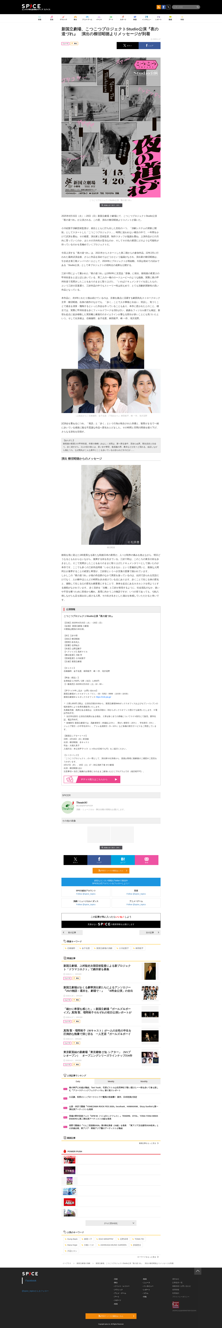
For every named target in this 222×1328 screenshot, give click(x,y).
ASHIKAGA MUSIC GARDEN (112, 1245)
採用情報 (175, 1290)
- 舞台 (115, 1283)
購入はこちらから (99, 779)
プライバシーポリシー (180, 1297)
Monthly (144, 1081)
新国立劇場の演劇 (103, 948)
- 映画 (115, 1304)
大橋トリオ (88, 1245)
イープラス (67, 1263)
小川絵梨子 (123, 948)
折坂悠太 (136, 1245)
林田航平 (138, 948)
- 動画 (144, 1279)
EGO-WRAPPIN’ (104, 1239)
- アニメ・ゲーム (119, 1293)
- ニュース (146, 1283)
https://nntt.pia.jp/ (103, 697)
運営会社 (175, 1279)
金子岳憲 (84, 948)
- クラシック (118, 1290)
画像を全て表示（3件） (111, 205)
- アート (116, 1297)
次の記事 (152, 932)
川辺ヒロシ (71, 1251)
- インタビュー (147, 1286)
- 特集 (144, 1297)
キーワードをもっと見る (147, 1257)
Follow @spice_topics (86, 894)
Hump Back (71, 1239)
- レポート (146, 1290)
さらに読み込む (119, 1223)
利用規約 (175, 1293)
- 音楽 (115, 1279)
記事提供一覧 (177, 1283)
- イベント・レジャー (121, 1286)
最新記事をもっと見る (148, 1143)
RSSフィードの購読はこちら (113, 870)
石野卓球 (123, 1239)
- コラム (145, 1293)
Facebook (30, 1280)
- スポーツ (117, 1300)
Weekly (111, 1081)
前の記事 (69, 932)
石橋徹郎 (70, 948)
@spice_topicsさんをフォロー (35, 1291)
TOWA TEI (138, 1239)
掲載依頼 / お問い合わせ (181, 1286)
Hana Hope (71, 1245)
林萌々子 (87, 1239)
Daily (78, 1081)
